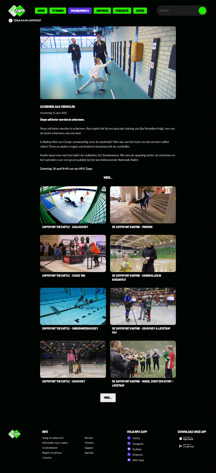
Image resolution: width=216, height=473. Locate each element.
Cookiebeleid (49, 447)
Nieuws (89, 437)
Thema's (89, 442)
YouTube (134, 449)
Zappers (89, 447)
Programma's (80, 11)
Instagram (135, 443)
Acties (140, 11)
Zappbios (102, 11)
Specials (89, 452)
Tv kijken (57, 11)
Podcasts (122, 11)
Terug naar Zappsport (27, 20)
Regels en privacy (52, 452)
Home (41, 11)
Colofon (47, 457)
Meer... (108, 397)
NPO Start (135, 460)
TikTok (133, 438)
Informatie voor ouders (55, 442)
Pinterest (135, 454)
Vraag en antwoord (52, 437)
